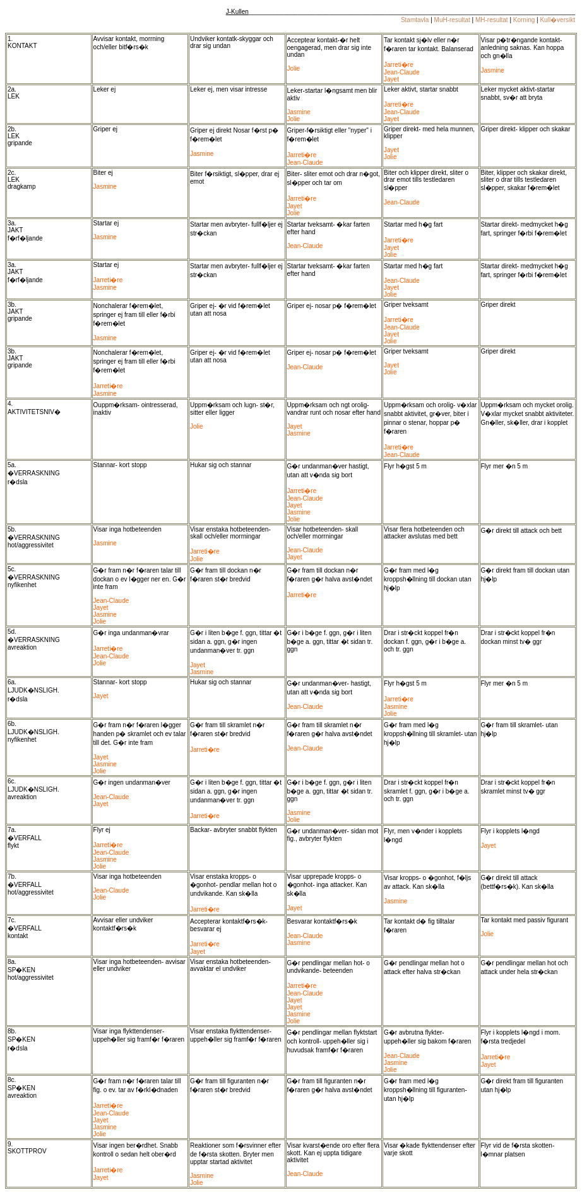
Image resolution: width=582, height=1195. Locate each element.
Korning (524, 19)
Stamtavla (415, 19)
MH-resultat (491, 19)
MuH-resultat (452, 19)
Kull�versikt (557, 19)
